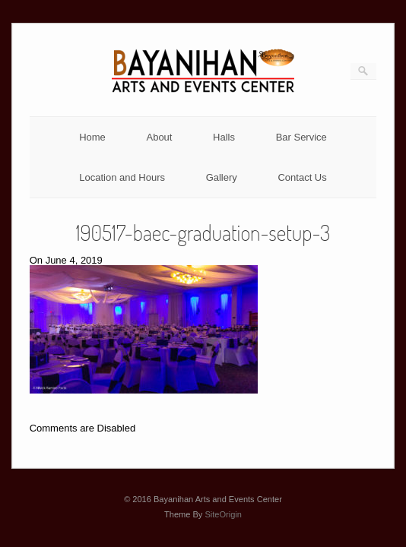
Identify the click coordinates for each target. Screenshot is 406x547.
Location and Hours (122, 177)
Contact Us (302, 177)
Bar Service (301, 137)
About (159, 137)
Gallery (221, 177)
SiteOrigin (223, 514)
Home (92, 137)
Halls (224, 137)
